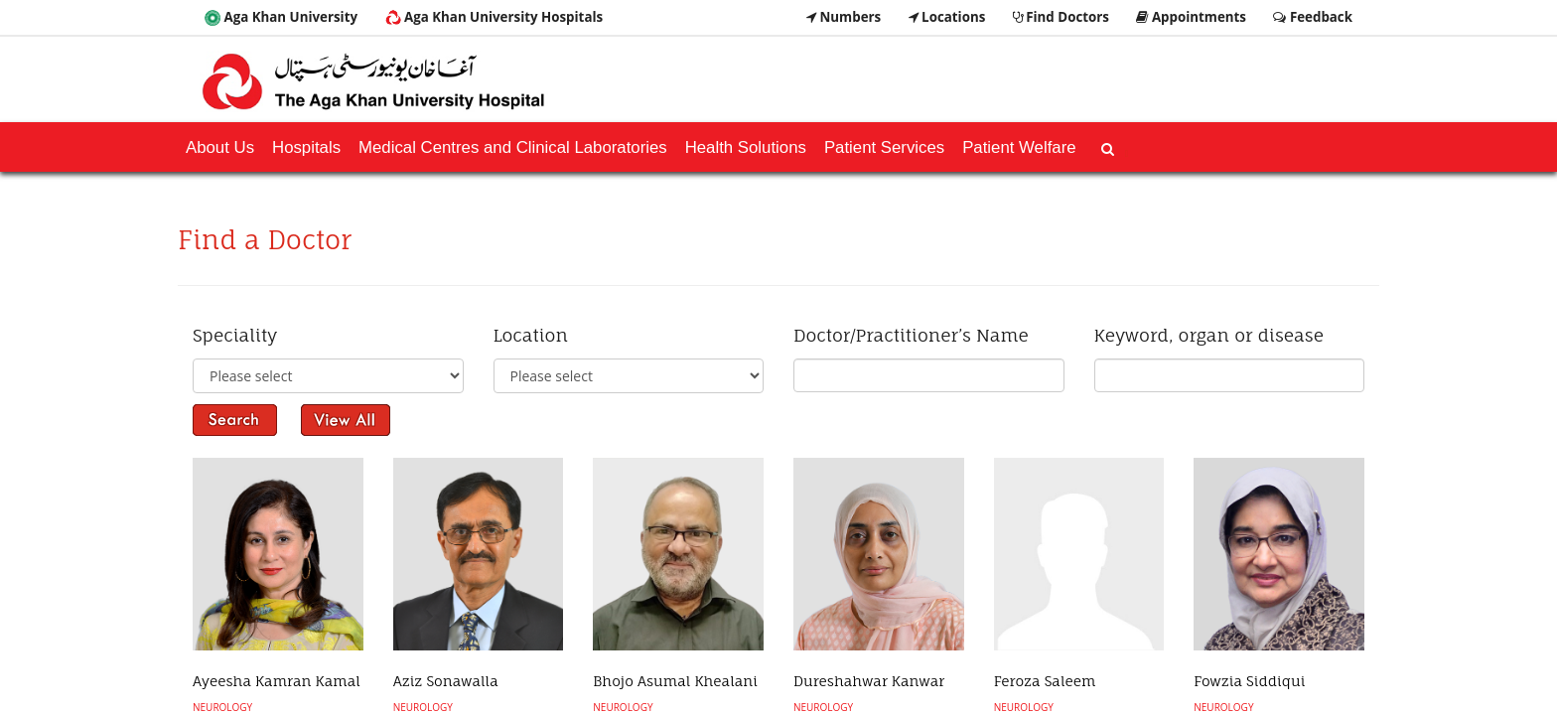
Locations (947, 17)
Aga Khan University (281, 17)
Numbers (843, 17)
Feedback (1312, 17)
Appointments (1191, 17)
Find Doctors (1061, 17)
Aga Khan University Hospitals (494, 17)
